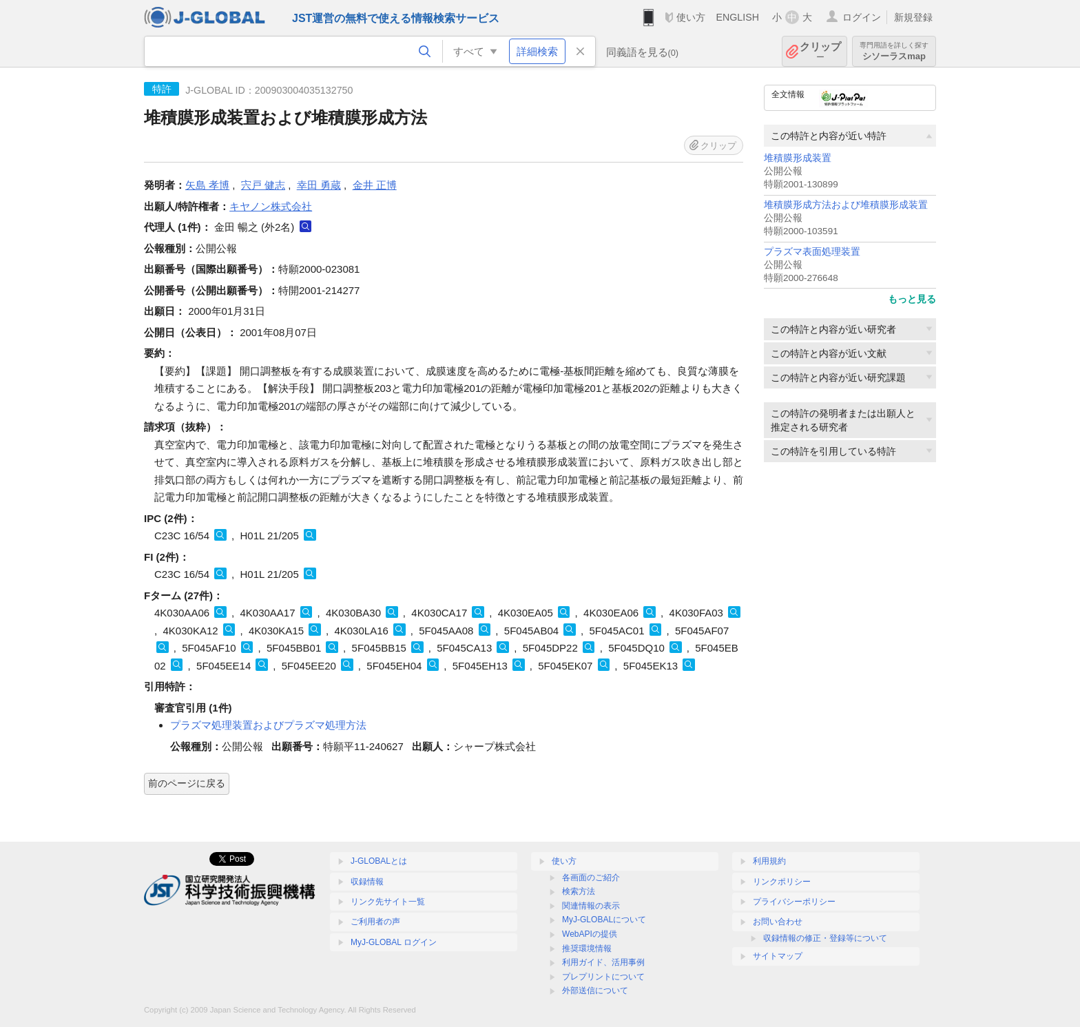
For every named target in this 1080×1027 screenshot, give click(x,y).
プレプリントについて (603, 977)
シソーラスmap (894, 51)
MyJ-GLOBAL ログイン (394, 942)
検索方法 (578, 891)
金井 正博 (375, 185)
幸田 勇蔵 (319, 185)
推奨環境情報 (587, 948)
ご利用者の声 (375, 921)
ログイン (861, 17)
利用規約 (769, 861)
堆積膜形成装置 (797, 158)
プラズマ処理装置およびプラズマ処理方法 (268, 725)
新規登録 (913, 17)
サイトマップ (777, 956)
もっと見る (912, 298)
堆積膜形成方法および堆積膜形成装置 (846, 205)
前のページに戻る (186, 783)
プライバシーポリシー (794, 901)
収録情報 (367, 881)
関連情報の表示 (591, 906)
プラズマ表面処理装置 (812, 252)
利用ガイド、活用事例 (603, 962)
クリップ (820, 51)
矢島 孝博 (207, 185)
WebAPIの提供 (589, 934)
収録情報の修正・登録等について (825, 938)
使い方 (690, 17)
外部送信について (595, 990)
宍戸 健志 (263, 185)
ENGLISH (737, 17)
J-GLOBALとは (379, 861)
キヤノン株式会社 (270, 206)
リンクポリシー (782, 881)
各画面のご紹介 (591, 877)
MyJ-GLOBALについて (604, 919)
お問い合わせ (777, 921)
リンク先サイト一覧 (388, 901)
